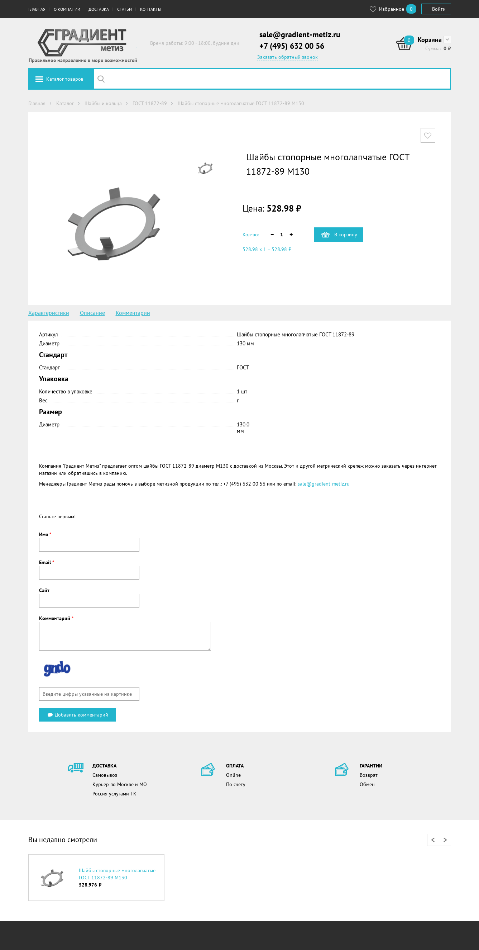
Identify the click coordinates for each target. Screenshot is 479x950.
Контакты (150, 9)
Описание (92, 312)
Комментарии (133, 312)
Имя (45, 534)
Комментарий (56, 618)
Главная (36, 9)
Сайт (44, 590)
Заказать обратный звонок (287, 57)
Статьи (124, 9)
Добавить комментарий (77, 715)
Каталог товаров (64, 79)
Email (46, 562)
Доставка (98, 9)
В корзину (345, 234)
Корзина (430, 40)
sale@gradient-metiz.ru (299, 34)
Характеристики (48, 312)
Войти (439, 9)
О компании (67, 9)
